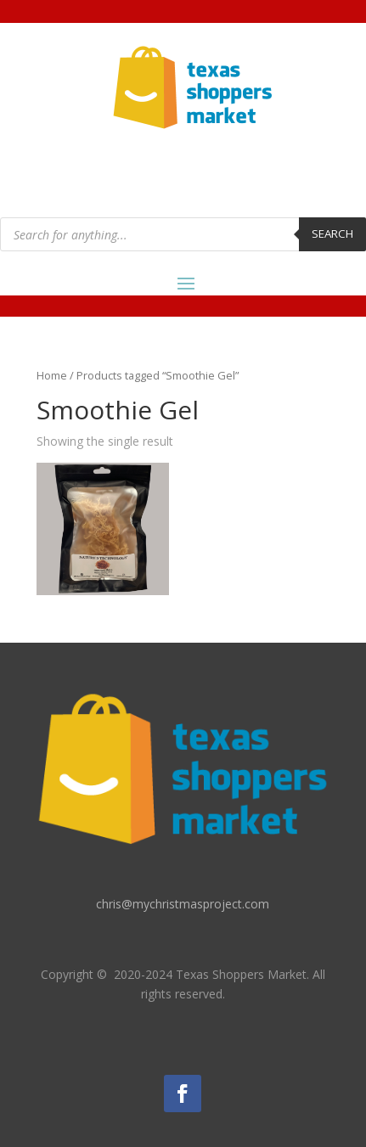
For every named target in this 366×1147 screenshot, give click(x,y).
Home (52, 375)
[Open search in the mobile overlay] (183, 234)
